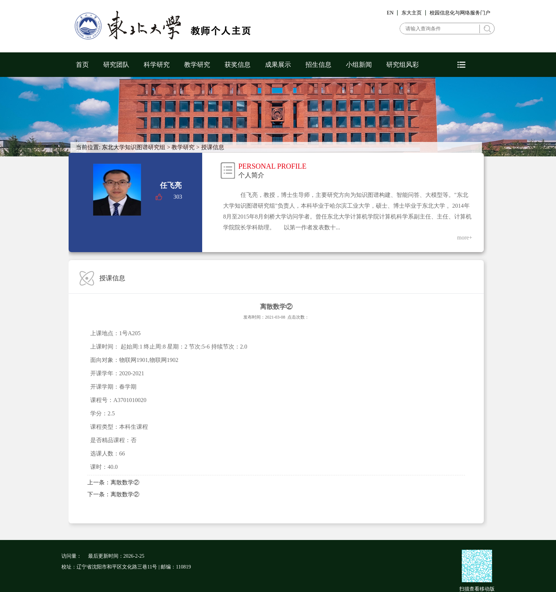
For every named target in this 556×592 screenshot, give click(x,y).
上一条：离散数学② (113, 482)
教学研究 (197, 64)
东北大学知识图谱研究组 (133, 147)
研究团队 (116, 64)
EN (390, 13)
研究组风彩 (402, 64)
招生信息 (318, 64)
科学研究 (157, 64)
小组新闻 (359, 64)
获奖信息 (238, 64)
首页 (82, 64)
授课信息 (212, 147)
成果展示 (278, 64)
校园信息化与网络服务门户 (460, 13)
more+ (464, 237)
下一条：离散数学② (113, 494)
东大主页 (411, 13)
